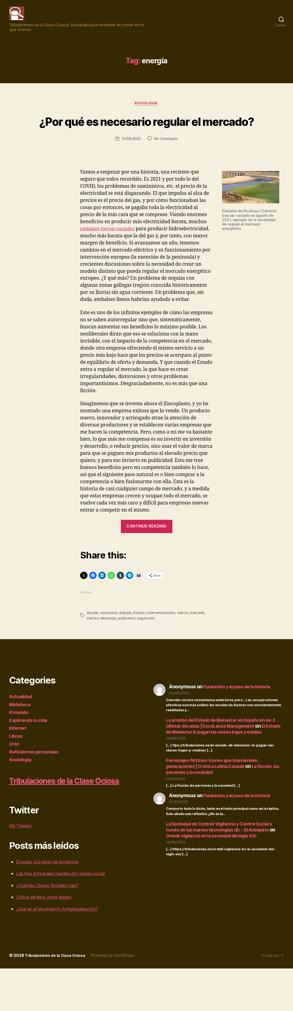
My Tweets (21, 868)
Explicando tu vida (30, 751)
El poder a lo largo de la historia (50, 904)
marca (184, 644)
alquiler (93, 644)
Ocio (14, 775)
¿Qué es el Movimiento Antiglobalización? (62, 952)
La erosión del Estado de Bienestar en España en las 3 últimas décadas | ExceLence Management (223, 754)
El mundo (19, 743)
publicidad (127, 649)
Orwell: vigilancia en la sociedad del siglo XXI (222, 873)
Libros (16, 767)
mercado (198, 644)
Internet (18, 759)
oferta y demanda (102, 649)
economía (108, 644)
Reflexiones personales (36, 783)
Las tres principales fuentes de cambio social (66, 916)
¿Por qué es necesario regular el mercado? (146, 136)
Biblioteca (20, 736)
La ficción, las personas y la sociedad (223, 806)
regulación (147, 649)
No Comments (167, 163)
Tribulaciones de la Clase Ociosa (57, 998)
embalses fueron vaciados (109, 253)
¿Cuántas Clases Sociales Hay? (51, 928)
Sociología (147, 110)
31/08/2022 (131, 163)
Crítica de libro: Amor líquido (47, 940)
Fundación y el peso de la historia (240, 718)
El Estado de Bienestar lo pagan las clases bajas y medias (221, 763)
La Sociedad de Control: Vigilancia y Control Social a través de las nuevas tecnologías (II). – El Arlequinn (224, 864)
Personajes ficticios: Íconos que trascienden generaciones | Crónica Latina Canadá (215, 800)
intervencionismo (162, 644)
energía (125, 644)
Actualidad (21, 728)
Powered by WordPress (117, 998)
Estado (140, 644)
